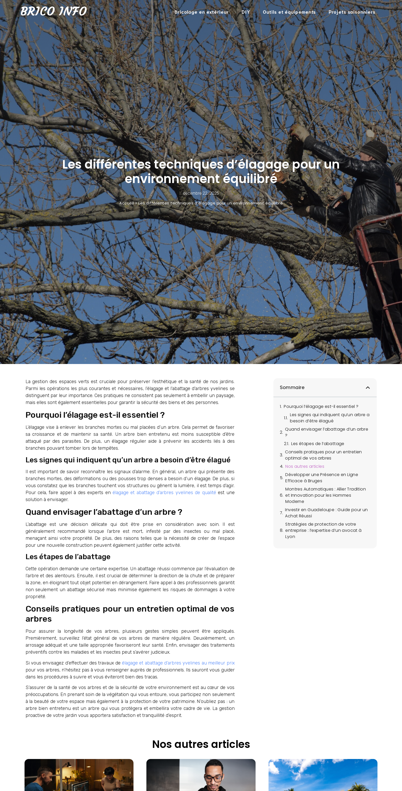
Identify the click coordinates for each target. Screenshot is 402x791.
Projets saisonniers (352, 12)
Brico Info (53, 11)
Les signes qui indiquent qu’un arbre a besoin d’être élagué (329, 418)
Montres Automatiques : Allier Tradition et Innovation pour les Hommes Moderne (325, 495)
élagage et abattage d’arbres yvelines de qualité (164, 492)
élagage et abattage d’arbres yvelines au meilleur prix (178, 663)
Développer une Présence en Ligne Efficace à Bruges (321, 478)
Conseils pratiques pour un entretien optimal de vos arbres (323, 455)
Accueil (126, 203)
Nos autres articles (304, 466)
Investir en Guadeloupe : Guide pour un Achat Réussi (326, 513)
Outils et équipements (289, 12)
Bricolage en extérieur (202, 12)
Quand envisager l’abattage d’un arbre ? (326, 432)
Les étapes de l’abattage (317, 444)
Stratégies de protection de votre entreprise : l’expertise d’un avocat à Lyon (323, 530)
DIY (246, 12)
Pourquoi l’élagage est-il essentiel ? (321, 406)
